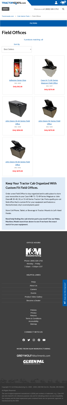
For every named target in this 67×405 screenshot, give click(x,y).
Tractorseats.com (8, 16)
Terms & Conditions (33, 318)
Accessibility (33, 321)
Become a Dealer (34, 300)
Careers (33, 289)
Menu (5, 9)
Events (33, 293)
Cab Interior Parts (23, 16)
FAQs (33, 282)
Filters (37, 23)
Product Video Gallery (33, 297)
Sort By (17, 44)
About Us (33, 286)
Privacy (33, 313)
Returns (33, 316)
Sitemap (33, 324)
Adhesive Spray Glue (17, 80)
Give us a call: (46, 9)
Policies (33, 310)
